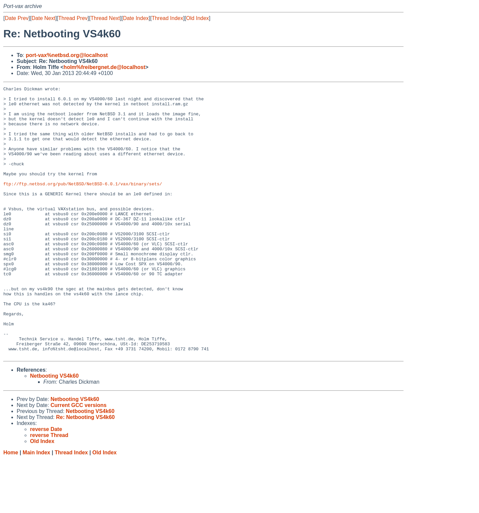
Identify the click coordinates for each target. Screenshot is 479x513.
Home (10, 506)
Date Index (135, 18)
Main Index (36, 506)
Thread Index (167, 18)
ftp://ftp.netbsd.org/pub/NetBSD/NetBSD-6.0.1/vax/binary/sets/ (82, 204)
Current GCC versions (78, 459)
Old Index (197, 18)
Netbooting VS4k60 (54, 430)
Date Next (43, 18)
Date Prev (16, 18)
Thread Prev (73, 18)
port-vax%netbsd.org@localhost (67, 55)
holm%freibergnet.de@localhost (104, 67)
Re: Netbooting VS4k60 (85, 471)
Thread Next (105, 18)
